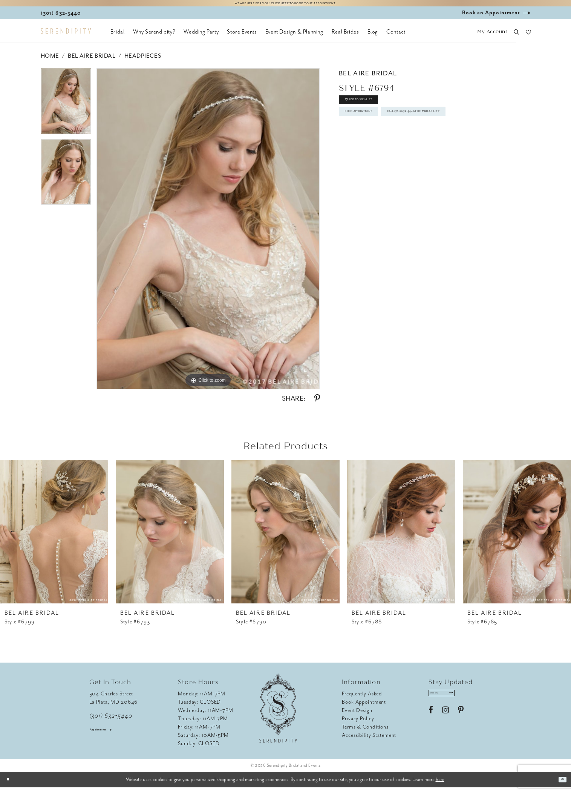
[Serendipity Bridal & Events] (66, 37)
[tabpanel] (66, 109)
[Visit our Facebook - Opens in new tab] (431, 721)
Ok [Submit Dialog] (559, 785)
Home (50, 61)
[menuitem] (117, 38)
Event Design (357, 716)
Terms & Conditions (365, 732)
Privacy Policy (358, 724)
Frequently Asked (362, 699)
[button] (492, 37)
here (440, 785)
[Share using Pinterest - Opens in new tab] (317, 404)
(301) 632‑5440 (111, 721)
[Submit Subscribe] (473, 701)
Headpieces (142, 61)
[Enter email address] (454, 701)
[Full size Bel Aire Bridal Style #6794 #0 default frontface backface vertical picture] (208, 234)
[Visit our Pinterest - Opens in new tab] (461, 721)
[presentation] (54, 537)
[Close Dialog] (11, 785)
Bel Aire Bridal (91, 61)
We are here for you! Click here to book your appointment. (285, 6)
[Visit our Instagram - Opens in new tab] (445, 721)
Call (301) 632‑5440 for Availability (402, 155)
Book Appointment (378, 133)
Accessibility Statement (369, 741)
